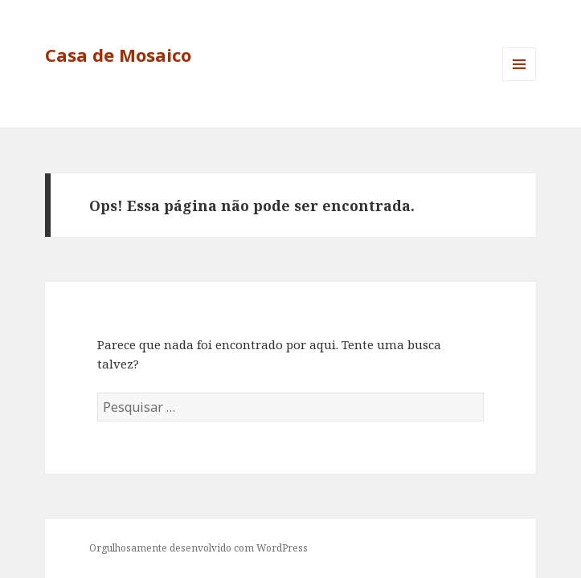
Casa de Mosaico (118, 55)
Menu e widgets (519, 80)
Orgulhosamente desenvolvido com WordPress (198, 548)
